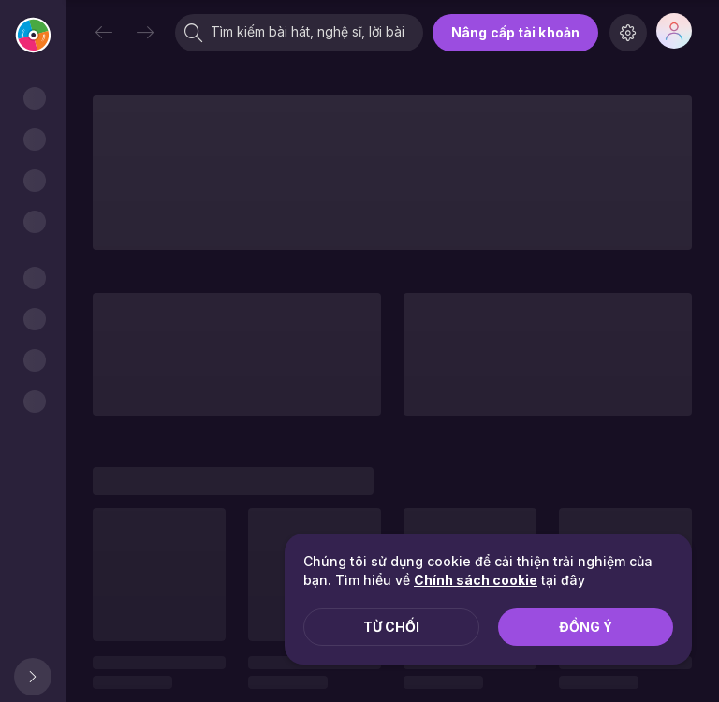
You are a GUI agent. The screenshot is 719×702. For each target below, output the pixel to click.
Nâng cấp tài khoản (515, 32)
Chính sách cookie (475, 580)
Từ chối (391, 627)
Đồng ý (585, 627)
